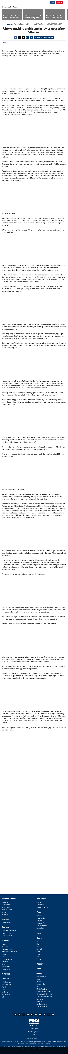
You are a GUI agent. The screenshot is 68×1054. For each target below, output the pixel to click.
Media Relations (42, 989)
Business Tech (41, 923)
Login (52, 2)
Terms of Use (41, 981)
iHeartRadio (52, 1014)
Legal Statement (46, 1043)
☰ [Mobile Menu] (65, 2)
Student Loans (6, 905)
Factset (55, 1041)
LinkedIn (36, 1014)
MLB (38, 946)
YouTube (27, 1014)
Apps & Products (42, 1006)
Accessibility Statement (44, 996)
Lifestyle (5, 978)
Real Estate (41, 899)
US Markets (5, 946)
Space (39, 933)
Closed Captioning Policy (45, 994)
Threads (23, 37)
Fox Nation (40, 1001)
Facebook (15, 37)
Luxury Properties (42, 907)
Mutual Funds (6, 969)
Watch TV (59, 2)
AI (37, 930)
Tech (39, 912)
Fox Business (8, 2)
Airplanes (5, 992)
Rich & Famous (6, 984)
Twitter (19, 37)
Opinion (40, 964)
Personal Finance (9, 899)
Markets (5, 940)
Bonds (4, 954)
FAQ (38, 986)
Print (27, 37)
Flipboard (32, 1014)
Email (31, 37)
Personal (39, 902)
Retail (3, 964)
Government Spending (9, 930)
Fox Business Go (42, 1004)
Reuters (4, 42)
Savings (4, 912)
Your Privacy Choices (34, 1032)
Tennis (39, 959)
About (39, 973)
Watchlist (6, 974)
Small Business (7, 935)
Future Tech (40, 928)
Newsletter (44, 1014)
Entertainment (6, 982)
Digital (39, 915)
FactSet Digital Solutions (33, 1043)
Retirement (5, 920)
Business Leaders (7, 959)
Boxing (39, 951)
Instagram (23, 1014)
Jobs (38, 979)
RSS (40, 1014)
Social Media (41, 918)
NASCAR (39, 949)
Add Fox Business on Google (45, 37)
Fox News (40, 999)
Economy (6, 927)
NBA (38, 944)
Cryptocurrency (7, 949)
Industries (9, 24)
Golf (38, 956)
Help (34, 1035)
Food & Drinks (6, 994)
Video (39, 968)
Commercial (41, 905)
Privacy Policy (41, 984)
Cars (3, 989)
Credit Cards (6, 907)
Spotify (48, 1014)
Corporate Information (44, 991)
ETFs (3, 956)
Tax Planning (6, 922)
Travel (4, 987)
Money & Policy (7, 933)
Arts (3, 997)
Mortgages (5, 902)
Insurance (5, 915)
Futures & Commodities (9, 951)
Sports (39, 938)
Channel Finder (41, 976)
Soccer (39, 954)
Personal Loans (7, 910)
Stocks (4, 944)
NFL (38, 941)
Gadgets (39, 920)
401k (3, 917)
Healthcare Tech (42, 925)
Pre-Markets (6, 966)
